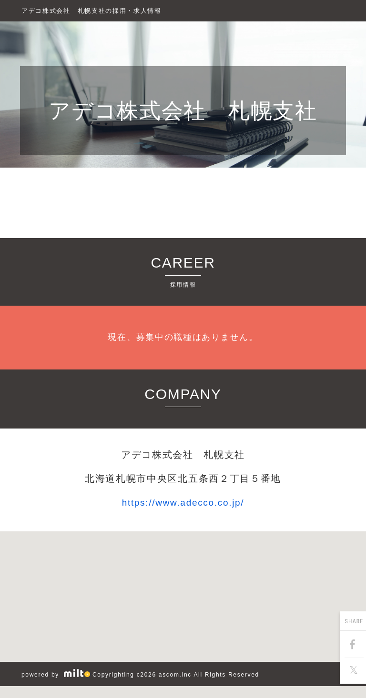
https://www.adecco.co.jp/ (183, 503)
